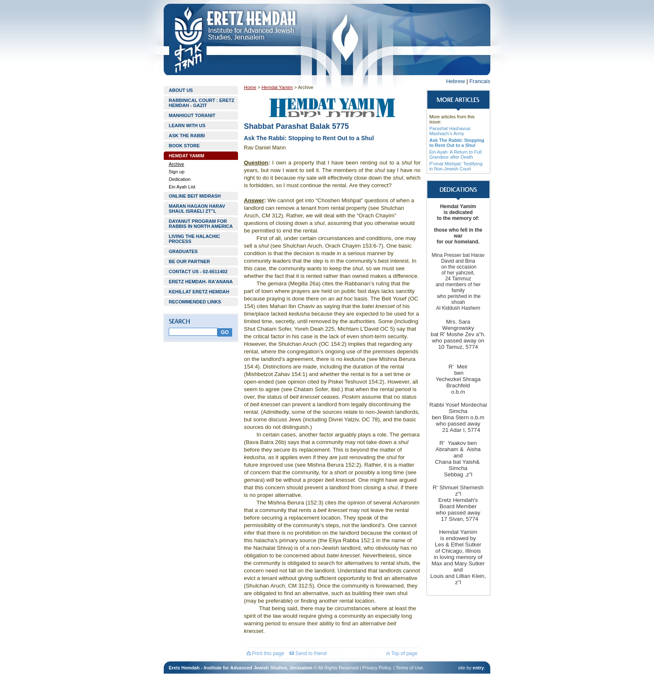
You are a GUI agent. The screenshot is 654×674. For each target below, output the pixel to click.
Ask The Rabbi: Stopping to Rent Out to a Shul (456, 143)
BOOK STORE (184, 145)
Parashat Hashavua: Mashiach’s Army (450, 131)
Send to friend (308, 653)
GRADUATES (183, 251)
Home (250, 87)
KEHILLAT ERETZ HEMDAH (199, 291)
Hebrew (455, 81)
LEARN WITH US (187, 125)
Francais (479, 81)
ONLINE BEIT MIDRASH (195, 196)
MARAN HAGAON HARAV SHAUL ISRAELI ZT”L (197, 209)
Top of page (402, 653)
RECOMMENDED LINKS (195, 301)
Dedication (180, 179)
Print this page (265, 653)
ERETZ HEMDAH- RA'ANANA (201, 281)
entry (478, 667)
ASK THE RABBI (187, 135)
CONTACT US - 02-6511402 (198, 271)
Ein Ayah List (182, 186)
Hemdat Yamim (277, 87)
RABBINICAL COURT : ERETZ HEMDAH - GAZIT (201, 103)
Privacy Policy (376, 667)
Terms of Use (409, 667)
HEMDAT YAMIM (186, 155)
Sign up (176, 171)
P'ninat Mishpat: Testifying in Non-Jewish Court (456, 166)
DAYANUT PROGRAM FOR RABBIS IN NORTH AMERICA (201, 224)
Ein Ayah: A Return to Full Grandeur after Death (455, 154)
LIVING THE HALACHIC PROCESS (194, 239)
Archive (176, 164)
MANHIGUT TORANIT (192, 115)
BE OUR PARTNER (189, 261)
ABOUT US (181, 90)
